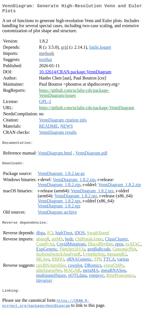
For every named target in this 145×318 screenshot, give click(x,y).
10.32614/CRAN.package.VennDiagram (75, 74)
